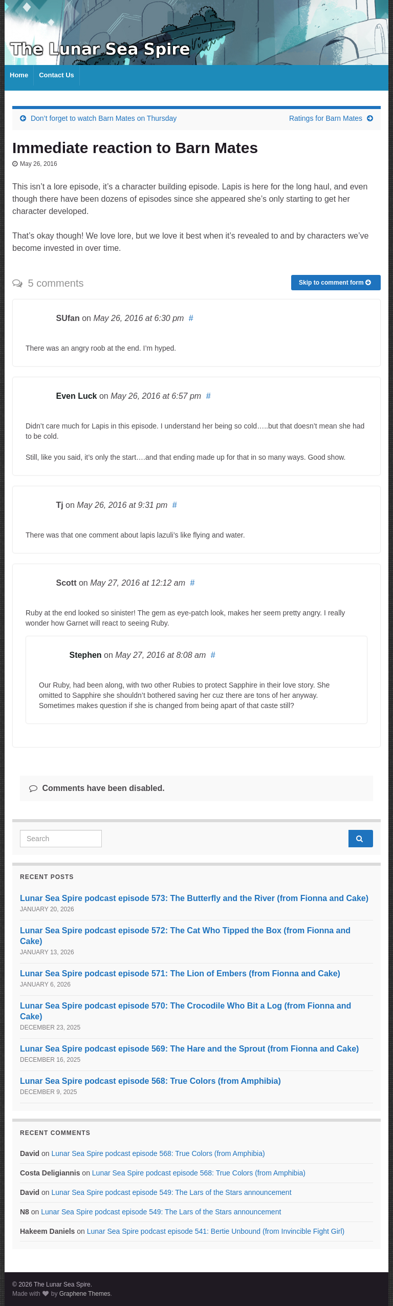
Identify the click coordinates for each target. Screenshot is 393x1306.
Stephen (85, 655)
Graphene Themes (85, 1293)
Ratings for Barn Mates (325, 118)
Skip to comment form (334, 282)
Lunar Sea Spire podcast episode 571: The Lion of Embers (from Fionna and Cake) (180, 973)
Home (19, 75)
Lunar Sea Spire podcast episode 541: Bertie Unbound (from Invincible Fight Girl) (216, 1231)
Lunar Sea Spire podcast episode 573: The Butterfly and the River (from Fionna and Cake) (194, 898)
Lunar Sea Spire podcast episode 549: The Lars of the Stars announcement (171, 1192)
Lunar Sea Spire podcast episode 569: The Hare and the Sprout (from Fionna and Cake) (189, 1048)
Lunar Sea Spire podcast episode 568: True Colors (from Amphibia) (150, 1081)
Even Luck (76, 396)
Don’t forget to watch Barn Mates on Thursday (104, 118)
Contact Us (56, 75)
